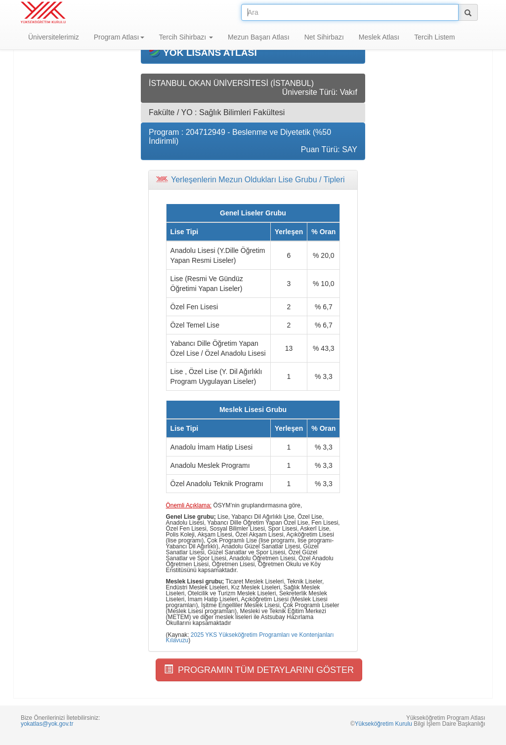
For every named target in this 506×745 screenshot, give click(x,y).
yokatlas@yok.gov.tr (47, 723)
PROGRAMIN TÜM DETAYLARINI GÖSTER (259, 669)
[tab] (253, 179)
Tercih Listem (434, 37)
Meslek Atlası (379, 37)
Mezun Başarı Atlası (259, 37)
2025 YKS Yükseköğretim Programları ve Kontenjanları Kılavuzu (250, 637)
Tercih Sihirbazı (186, 37)
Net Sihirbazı (324, 37)
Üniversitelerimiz (53, 37)
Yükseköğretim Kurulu (383, 723)
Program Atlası (119, 37)
